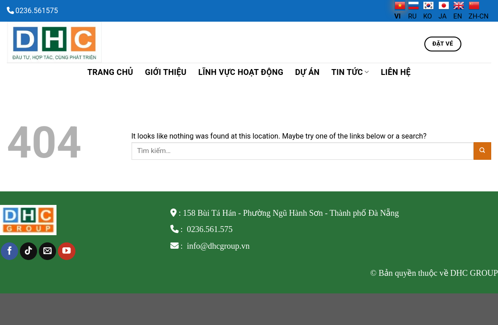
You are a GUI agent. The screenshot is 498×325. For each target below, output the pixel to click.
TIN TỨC (350, 72)
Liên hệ (396, 72)
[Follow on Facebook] (9, 251)
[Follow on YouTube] (66, 251)
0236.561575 (36, 10)
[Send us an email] (47, 251)
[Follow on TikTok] (28, 251)
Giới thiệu (166, 72)
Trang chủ (110, 72)
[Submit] (482, 151)
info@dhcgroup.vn (217, 246)
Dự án (307, 72)
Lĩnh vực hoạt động (240, 72)
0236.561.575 (209, 229)
